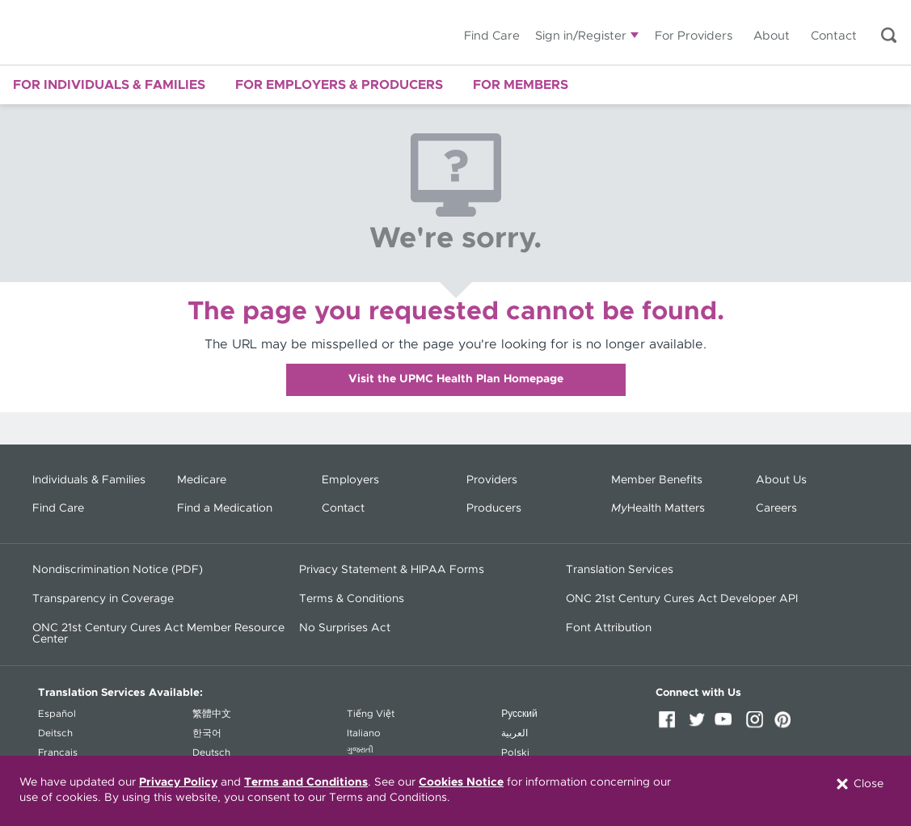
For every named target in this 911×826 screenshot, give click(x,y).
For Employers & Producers (339, 84)
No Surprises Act (344, 628)
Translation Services (619, 569)
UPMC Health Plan (134, 33)
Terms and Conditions (306, 782)
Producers (493, 508)
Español (57, 714)
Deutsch (211, 752)
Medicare (201, 480)
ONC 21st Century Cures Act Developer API (682, 599)
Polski (515, 752)
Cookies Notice (461, 782)
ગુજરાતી (360, 750)
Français (58, 752)
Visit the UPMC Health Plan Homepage (455, 379)
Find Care (492, 36)
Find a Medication (224, 508)
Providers (491, 480)
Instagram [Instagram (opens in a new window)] (757, 725)
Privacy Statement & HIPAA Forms (391, 569)
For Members (520, 84)
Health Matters (658, 508)
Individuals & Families (89, 480)
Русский (519, 714)
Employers (350, 480)
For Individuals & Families (109, 84)
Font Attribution (609, 628)
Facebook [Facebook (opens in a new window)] (670, 725)
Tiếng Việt (370, 714)
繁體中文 (211, 714)
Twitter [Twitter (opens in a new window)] (699, 725)
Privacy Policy (178, 782)
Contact (834, 36)
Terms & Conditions (351, 599)
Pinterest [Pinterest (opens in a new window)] (786, 725)
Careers (776, 508)
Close (859, 784)
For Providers (693, 36)
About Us (781, 480)
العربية (514, 733)
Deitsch (55, 733)
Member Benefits (656, 480)
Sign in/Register (580, 36)
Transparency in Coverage (103, 599)
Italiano (364, 733)
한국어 (206, 733)
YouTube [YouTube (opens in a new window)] (728, 725)
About (771, 36)
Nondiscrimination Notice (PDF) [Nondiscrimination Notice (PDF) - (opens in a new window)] (117, 569)
